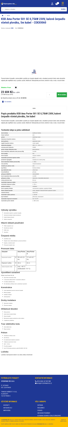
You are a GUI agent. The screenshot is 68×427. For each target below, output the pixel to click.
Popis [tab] (34, 108)
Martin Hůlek (63, 421)
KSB (12, 28)
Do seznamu (6, 102)
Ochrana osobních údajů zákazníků (49, 416)
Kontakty (6, 405)
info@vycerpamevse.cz (43, 383)
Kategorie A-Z (7, 408)
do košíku (62, 95)
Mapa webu (6, 410)
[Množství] (49, 94)
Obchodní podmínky (43, 413)
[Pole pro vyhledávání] (34, 9)
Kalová (8, 15)
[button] (16, 87)
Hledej (63, 9)
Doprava (40, 405)
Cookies (39, 410)
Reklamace (40, 408)
